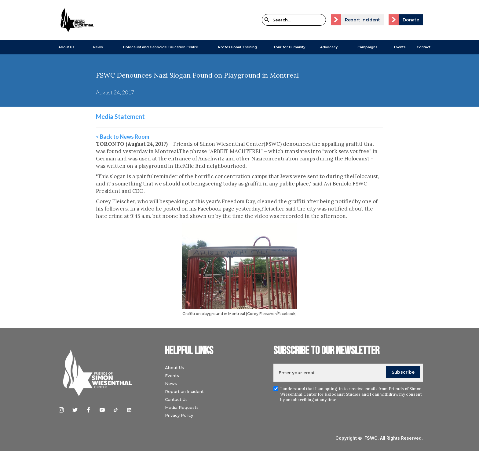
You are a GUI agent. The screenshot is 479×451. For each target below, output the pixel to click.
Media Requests (182, 407)
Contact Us (176, 399)
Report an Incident (184, 391)
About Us (66, 47)
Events (400, 47)
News (171, 383)
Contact (423, 47)
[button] (63, 47)
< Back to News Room (122, 137)
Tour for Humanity (289, 47)
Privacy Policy (179, 415)
